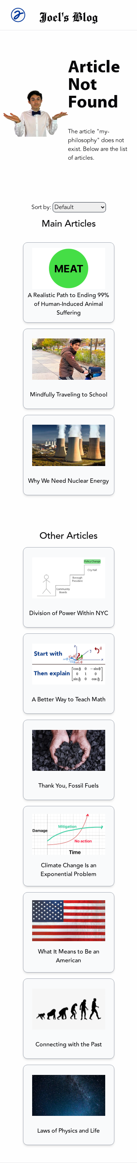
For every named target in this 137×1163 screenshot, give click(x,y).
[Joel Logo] (16, 14)
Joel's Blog (68, 17)
